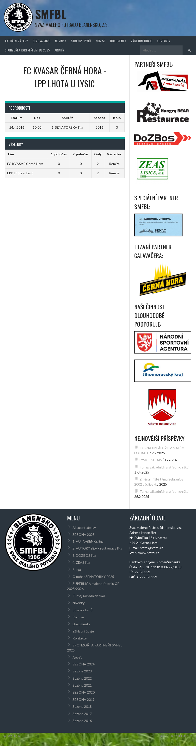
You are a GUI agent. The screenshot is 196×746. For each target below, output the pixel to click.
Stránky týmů (81, 40)
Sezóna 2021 (82, 685)
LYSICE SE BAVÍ (152, 460)
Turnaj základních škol (89, 596)
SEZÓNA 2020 (84, 692)
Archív (59, 49)
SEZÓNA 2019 (84, 699)
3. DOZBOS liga (84, 555)
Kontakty (163, 40)
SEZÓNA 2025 (41, 40)
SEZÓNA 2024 (84, 664)
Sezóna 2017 (82, 714)
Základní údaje (141, 40)
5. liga (77, 570)
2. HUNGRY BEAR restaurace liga (97, 548)
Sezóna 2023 (82, 671)
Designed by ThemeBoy (176, 735)
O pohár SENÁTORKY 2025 (93, 577)
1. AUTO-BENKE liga (88, 541)
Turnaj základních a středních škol (164, 467)
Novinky (60, 40)
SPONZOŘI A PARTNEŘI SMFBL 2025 (27, 49)
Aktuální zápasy (16, 40)
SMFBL (50, 13)
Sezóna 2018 (82, 706)
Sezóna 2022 (82, 678)
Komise (100, 40)
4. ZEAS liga (81, 562)
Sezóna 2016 (82, 721)
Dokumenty (118, 40)
